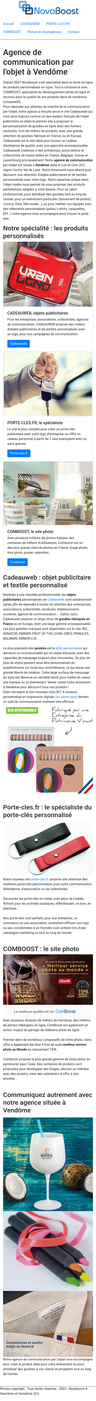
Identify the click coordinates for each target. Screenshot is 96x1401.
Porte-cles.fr (19, 453)
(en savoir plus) (66, 697)
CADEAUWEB (30, 24)
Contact (73, 32)
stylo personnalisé (69, 648)
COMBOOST (12, 32)
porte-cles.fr (40, 879)
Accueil (8, 24)
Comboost (17, 562)
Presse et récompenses (44, 32)
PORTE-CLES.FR (58, 24)
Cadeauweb (18, 344)
